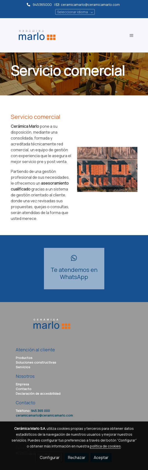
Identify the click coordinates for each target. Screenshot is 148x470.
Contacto (23, 389)
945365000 (42, 4)
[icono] (74, 258)
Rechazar (76, 457)
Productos (24, 358)
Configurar (50, 457)
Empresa (22, 384)
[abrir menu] (131, 35)
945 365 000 (40, 410)
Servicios (23, 367)
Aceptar (101, 457)
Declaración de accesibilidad (38, 393)
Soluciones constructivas (36, 362)
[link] (37, 35)
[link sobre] (74, 327)
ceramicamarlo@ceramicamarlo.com (91, 4)
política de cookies (105, 446)
